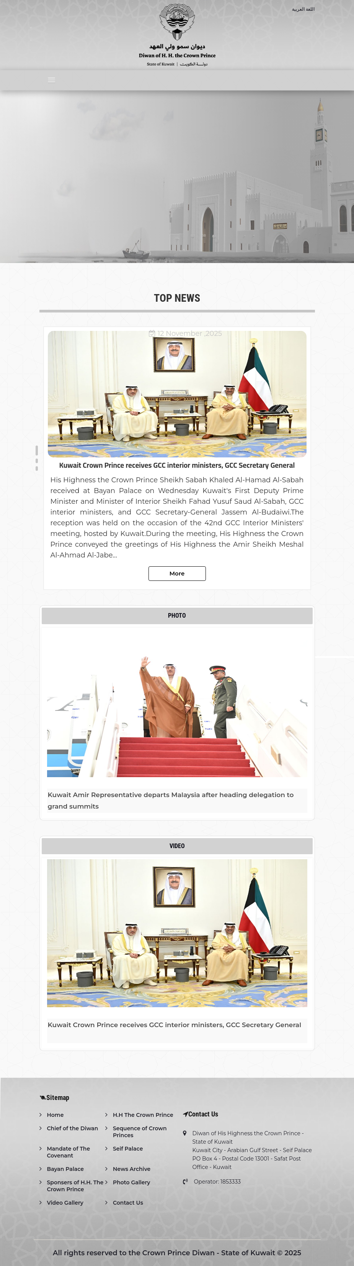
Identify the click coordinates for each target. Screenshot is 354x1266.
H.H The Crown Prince (143, 1114)
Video (177, 846)
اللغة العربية (303, 9)
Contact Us (128, 1202)
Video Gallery (65, 1202)
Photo (177, 615)
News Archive (131, 1169)
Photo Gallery (131, 1182)
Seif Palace (128, 1148)
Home (55, 1114)
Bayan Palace (65, 1169)
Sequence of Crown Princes (140, 1132)
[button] (49, 80)
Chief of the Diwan (72, 1128)
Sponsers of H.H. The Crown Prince (75, 1186)
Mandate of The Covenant (68, 1152)
